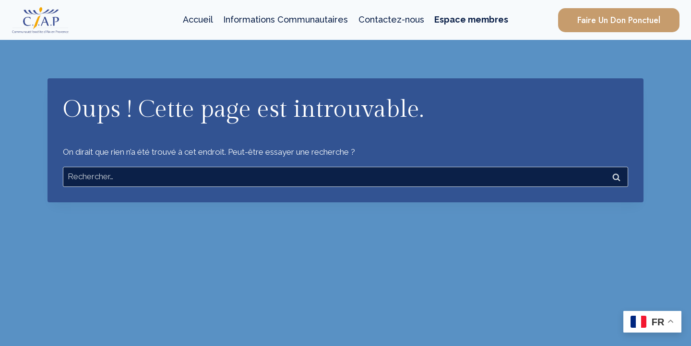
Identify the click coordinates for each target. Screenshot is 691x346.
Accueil (198, 19)
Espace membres (471, 19)
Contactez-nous (391, 19)
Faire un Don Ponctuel (618, 20)
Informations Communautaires (285, 19)
